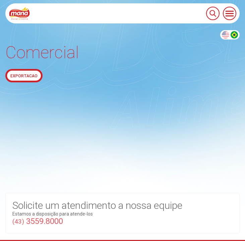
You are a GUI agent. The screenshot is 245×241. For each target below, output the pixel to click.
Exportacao (24, 75)
